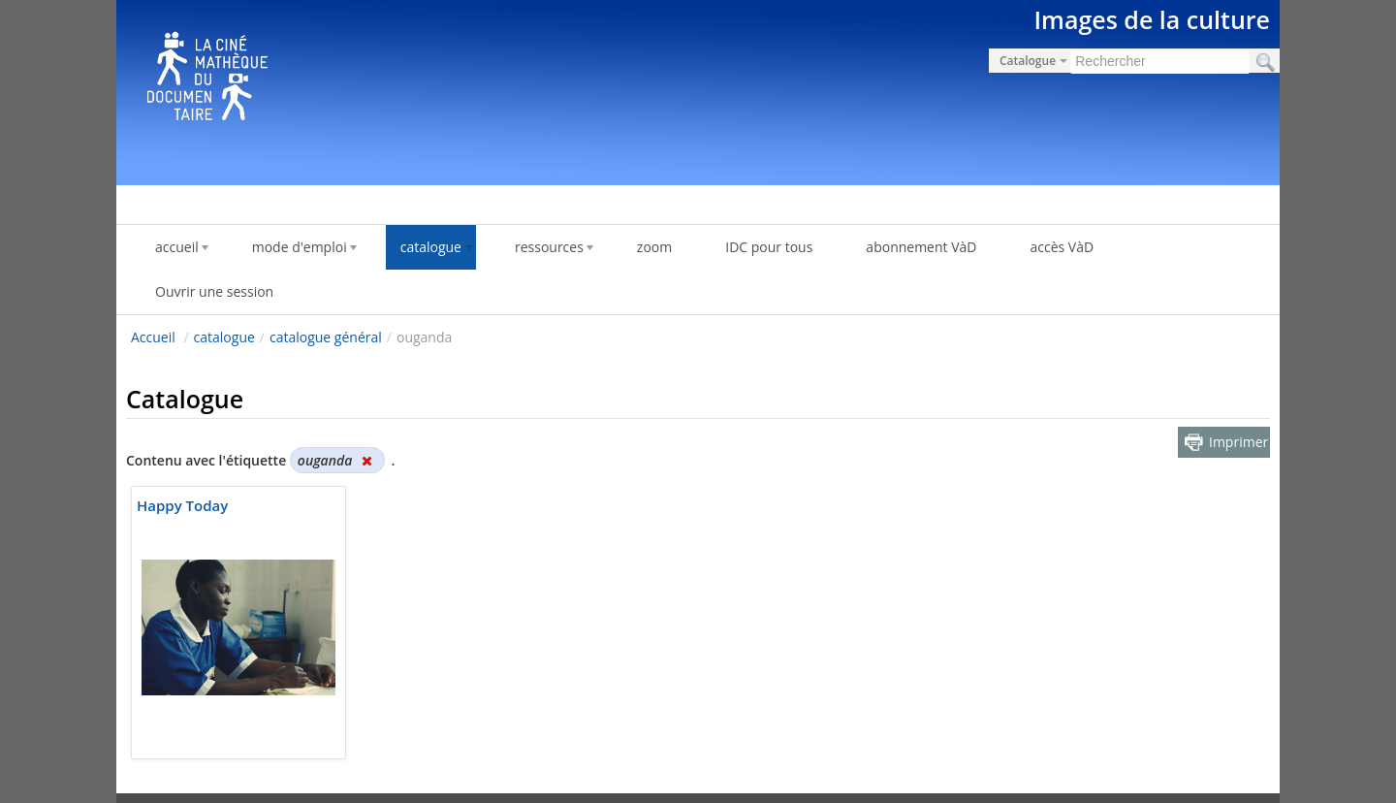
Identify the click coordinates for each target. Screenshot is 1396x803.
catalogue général (326, 337)
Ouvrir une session (214, 291)
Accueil (153, 337)
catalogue (224, 337)
